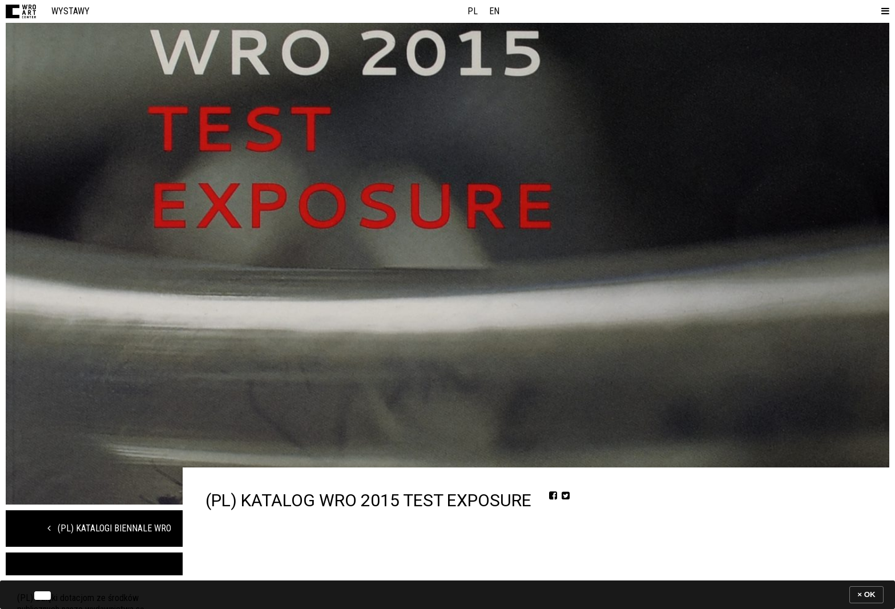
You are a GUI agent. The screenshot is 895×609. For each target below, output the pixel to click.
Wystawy (70, 11)
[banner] (447, 594)
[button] (883, 11)
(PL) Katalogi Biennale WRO (109, 528)
